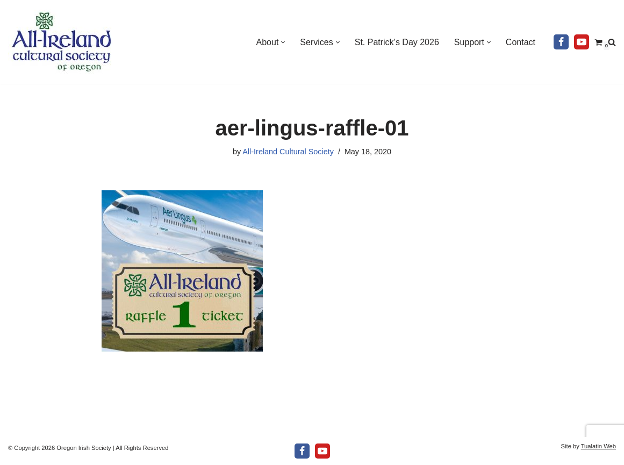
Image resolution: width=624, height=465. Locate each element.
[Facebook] (561, 41)
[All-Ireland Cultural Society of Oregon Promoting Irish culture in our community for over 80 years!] (62, 42)
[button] (283, 42)
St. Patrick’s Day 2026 (397, 42)
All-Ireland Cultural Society (288, 151)
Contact (520, 42)
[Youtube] (581, 41)
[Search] (612, 42)
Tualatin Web (598, 446)
